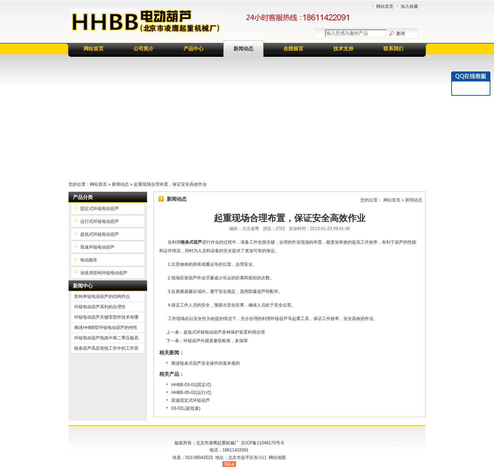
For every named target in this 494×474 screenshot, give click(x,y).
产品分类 (83, 197)
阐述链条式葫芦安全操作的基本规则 (205, 363)
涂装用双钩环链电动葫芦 (103, 272)
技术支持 (343, 48)
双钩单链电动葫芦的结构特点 (102, 296)
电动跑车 (88, 260)
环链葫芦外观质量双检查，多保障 (215, 340)
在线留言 (293, 48)
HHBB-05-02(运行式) (191, 392)
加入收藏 (409, 6)
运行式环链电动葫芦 (99, 221)
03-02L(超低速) (185, 408)
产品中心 (193, 48)
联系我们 (393, 48)
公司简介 (143, 48)
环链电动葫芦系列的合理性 (100, 306)
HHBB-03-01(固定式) (191, 384)
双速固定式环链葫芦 (190, 400)
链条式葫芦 (191, 242)
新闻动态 (243, 48)
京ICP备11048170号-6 (262, 442)
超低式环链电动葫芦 (99, 234)
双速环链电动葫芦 (97, 247)
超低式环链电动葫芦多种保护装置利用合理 (224, 332)
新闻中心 (83, 286)
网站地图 (277, 457)
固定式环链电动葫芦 (99, 208)
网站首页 (384, 6)
